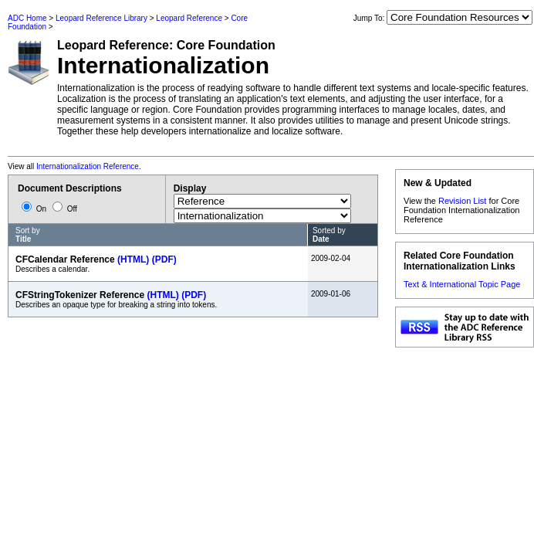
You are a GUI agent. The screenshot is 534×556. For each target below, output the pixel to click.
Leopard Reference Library (101, 18)
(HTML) (133, 259)
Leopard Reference (189, 18)
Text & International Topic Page (462, 284)
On (35, 209)
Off (64, 209)
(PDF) (164, 259)
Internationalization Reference (87, 166)
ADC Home (27, 18)
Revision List (462, 200)
